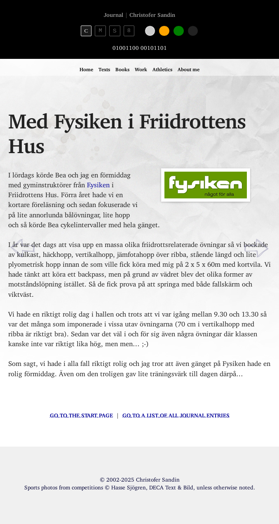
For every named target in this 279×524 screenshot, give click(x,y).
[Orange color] (164, 31)
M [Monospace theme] (100, 30)
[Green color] (178, 31)
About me (188, 68)
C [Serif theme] (86, 31)
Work (141, 68)
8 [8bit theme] (129, 30)
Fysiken (98, 183)
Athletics (162, 68)
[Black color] (193, 31)
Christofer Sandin (152, 14)
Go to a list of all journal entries (176, 414)
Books (122, 68)
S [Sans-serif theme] (115, 31)
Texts (104, 68)
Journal (113, 14)
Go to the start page (81, 414)
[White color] (150, 31)
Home (86, 68)
